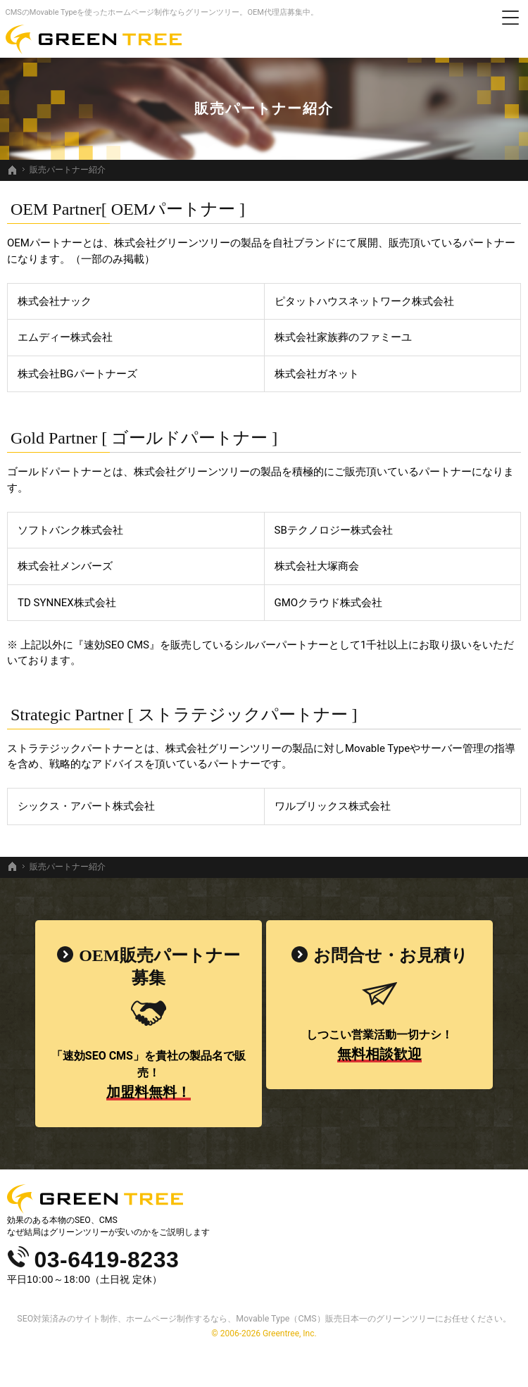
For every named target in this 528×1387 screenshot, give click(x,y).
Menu (510, 17)
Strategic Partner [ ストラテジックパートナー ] (184, 714)
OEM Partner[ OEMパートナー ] (128, 209)
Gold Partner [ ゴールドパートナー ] (144, 438)
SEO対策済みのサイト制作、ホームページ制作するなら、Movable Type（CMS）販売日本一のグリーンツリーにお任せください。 (263, 1318)
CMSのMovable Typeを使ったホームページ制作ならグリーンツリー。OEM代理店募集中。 (162, 12)
